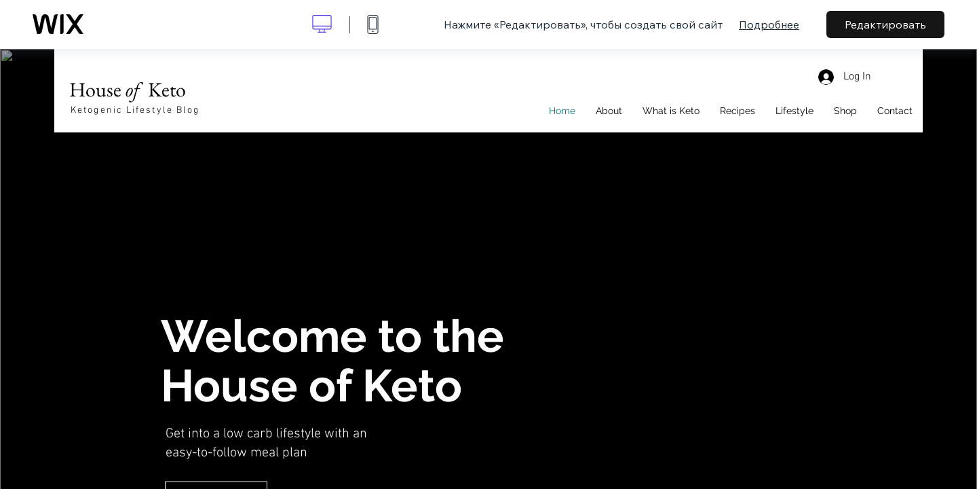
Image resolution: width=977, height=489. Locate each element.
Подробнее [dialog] (769, 24)
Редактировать (885, 24)
